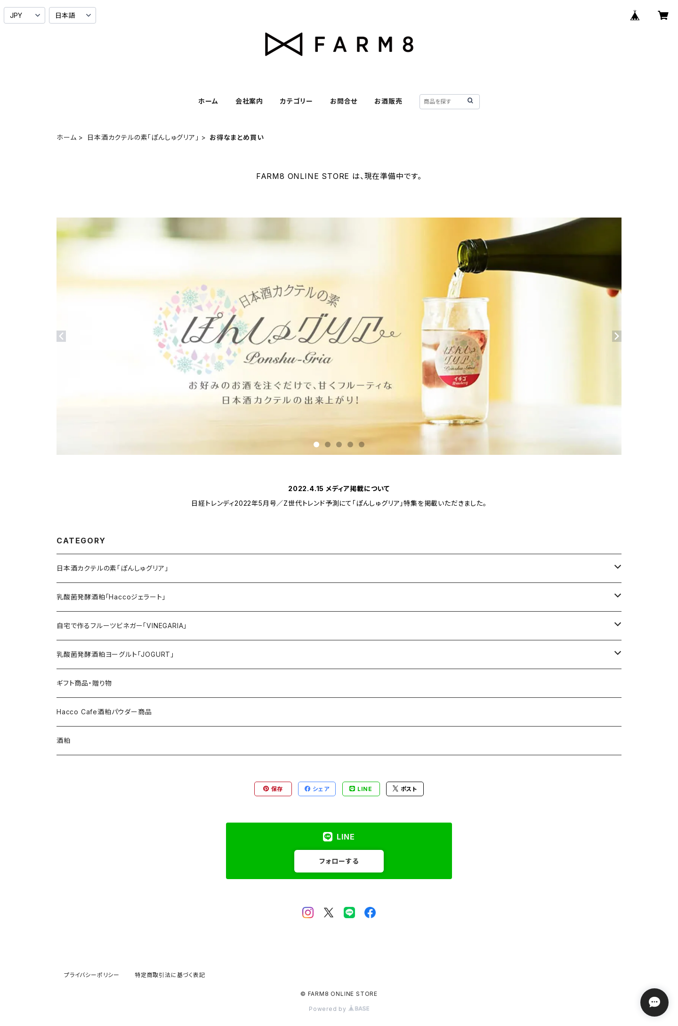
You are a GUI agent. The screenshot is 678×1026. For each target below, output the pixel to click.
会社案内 (249, 101)
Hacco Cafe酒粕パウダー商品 (104, 712)
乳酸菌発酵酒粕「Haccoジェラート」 (111, 597)
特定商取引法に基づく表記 (170, 974)
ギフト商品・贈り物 (84, 683)
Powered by (339, 1008)
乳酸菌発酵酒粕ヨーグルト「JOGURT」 (115, 654)
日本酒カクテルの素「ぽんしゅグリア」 (143, 137)
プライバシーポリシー (92, 974)
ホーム (208, 101)
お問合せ (343, 101)
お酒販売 (388, 101)
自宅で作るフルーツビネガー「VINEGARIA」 (121, 626)
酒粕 (63, 740)
